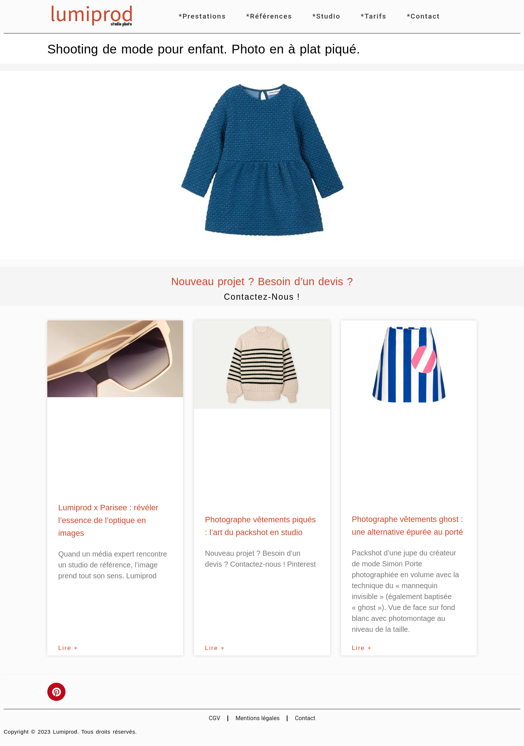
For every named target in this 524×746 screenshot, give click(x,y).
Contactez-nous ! (262, 297)
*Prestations (202, 16)
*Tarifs (373, 16)
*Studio (327, 16)
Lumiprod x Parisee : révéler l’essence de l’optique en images (108, 520)
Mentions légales (257, 718)
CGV (215, 718)
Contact (305, 718)
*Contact (423, 16)
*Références (269, 16)
